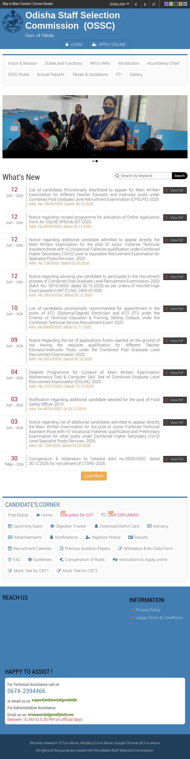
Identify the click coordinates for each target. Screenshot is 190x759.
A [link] (136, 3)
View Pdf (176, 190)
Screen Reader (43, 4)
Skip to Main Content (16, 4)
